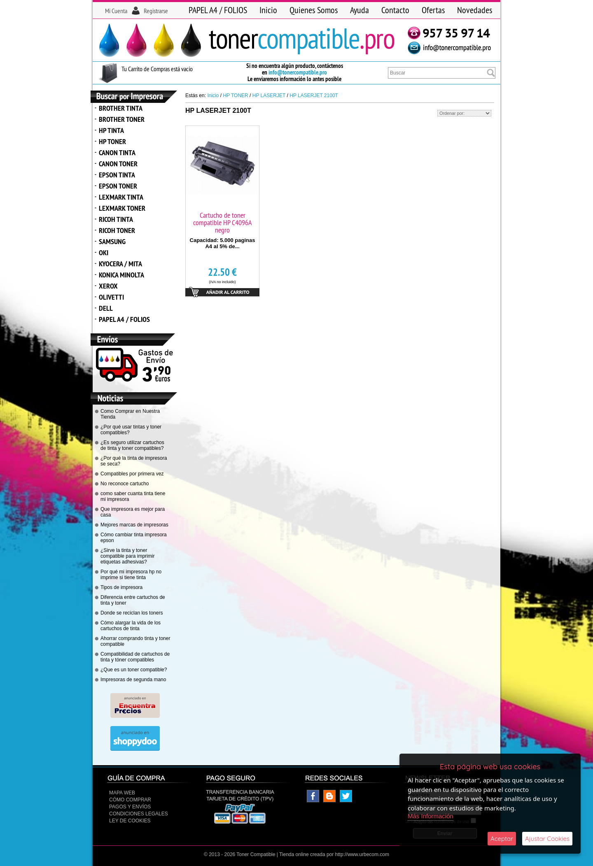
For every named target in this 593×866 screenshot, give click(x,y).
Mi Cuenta (116, 11)
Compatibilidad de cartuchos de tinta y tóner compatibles (135, 657)
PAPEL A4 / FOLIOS (218, 10)
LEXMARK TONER (122, 208)
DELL (106, 308)
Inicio (268, 10)
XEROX (108, 286)
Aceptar (501, 839)
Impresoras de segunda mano (133, 679)
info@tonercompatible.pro (297, 72)
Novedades (474, 10)
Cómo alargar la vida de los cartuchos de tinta (130, 625)
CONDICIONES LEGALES (138, 814)
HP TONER (112, 141)
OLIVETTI (111, 297)
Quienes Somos (313, 10)
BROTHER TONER (122, 119)
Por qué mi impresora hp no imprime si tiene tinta (130, 574)
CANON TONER (118, 163)
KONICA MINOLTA (121, 274)
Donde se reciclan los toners (131, 613)
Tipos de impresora (121, 587)
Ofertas (433, 10)
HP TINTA (111, 130)
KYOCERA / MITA (120, 263)
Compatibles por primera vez (131, 474)
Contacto (395, 10)
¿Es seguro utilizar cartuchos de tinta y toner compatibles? (132, 445)
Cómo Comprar (130, 800)
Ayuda (359, 10)
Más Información (430, 815)
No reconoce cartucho (124, 484)
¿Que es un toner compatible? (133, 670)
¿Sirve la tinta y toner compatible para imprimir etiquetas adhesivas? (127, 556)
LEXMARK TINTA (121, 197)
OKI (103, 252)
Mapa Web (122, 793)
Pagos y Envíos (130, 807)
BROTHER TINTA (120, 108)
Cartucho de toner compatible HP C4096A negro (222, 222)
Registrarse (156, 11)
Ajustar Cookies (547, 839)
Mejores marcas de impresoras (134, 525)
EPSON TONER (118, 186)
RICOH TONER (117, 230)
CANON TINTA (117, 152)
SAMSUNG (112, 241)
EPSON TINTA (117, 174)
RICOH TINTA (116, 219)
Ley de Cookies (129, 821)
